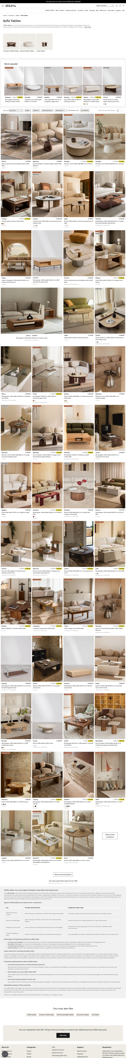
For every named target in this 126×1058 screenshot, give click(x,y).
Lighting (118, 10)
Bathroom (103, 10)
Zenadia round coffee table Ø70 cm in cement (109, 170)
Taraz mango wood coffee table (74, 634)
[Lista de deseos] (123, 5)
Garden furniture (58, 1056)
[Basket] (120, 5)
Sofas (86, 10)
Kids (123, 10)
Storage (91, 10)
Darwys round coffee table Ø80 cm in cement (78, 170)
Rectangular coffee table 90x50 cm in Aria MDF (109, 577)
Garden (61, 10)
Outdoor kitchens (70, 10)
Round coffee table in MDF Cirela (43, 749)
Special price (49, 10)
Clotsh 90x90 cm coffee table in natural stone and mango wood (111, 101)
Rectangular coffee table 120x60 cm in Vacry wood (31, 344)
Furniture (81, 10)
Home (5, 15)
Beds (97, 10)
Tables (17, 15)
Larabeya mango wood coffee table (44, 634)
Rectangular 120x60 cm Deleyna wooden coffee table (12, 101)
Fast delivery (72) (73, 117)
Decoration (111, 10)
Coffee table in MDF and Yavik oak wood (76, 344)
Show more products (63, 881)
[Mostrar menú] (3, 5)
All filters (85, 117)
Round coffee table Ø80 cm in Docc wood (77, 867)
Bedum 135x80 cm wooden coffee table (14, 634)
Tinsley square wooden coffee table (13, 227)
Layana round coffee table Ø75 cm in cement (15, 867)
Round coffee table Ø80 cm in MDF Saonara (15, 808)
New (57, 10)
